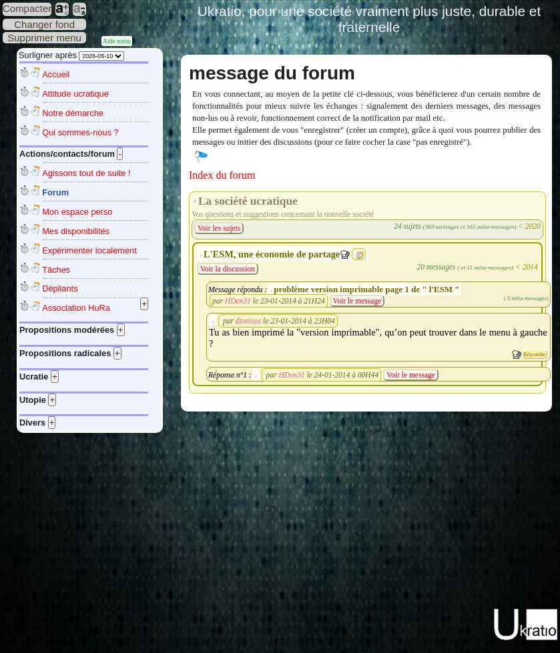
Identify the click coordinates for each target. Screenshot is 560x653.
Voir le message (357, 301)
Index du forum (222, 175)
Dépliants (59, 288)
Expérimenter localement (89, 250)
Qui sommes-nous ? (80, 132)
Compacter (27, 8)
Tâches (56, 270)
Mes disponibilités (75, 231)
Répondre (534, 354)
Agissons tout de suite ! (86, 173)
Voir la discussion (227, 269)
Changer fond (44, 24)
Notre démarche (72, 113)
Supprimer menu (44, 37)
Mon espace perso (77, 212)
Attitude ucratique (75, 94)
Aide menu (117, 41)
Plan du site (366, 429)
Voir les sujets (219, 228)
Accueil (55, 74)
